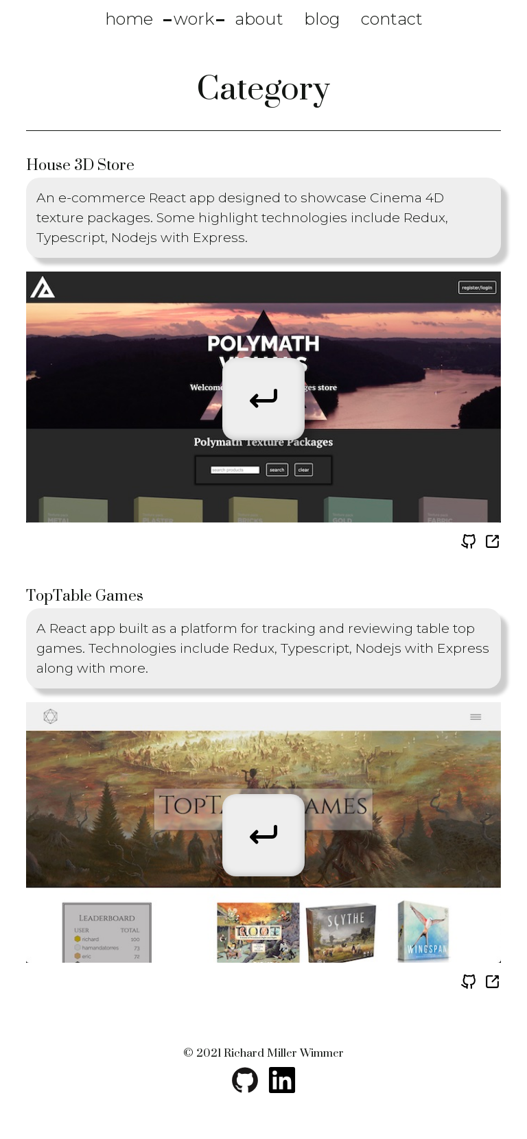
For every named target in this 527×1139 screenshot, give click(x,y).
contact (392, 19)
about (259, 19)
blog (322, 19)
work (194, 19)
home (129, 19)
